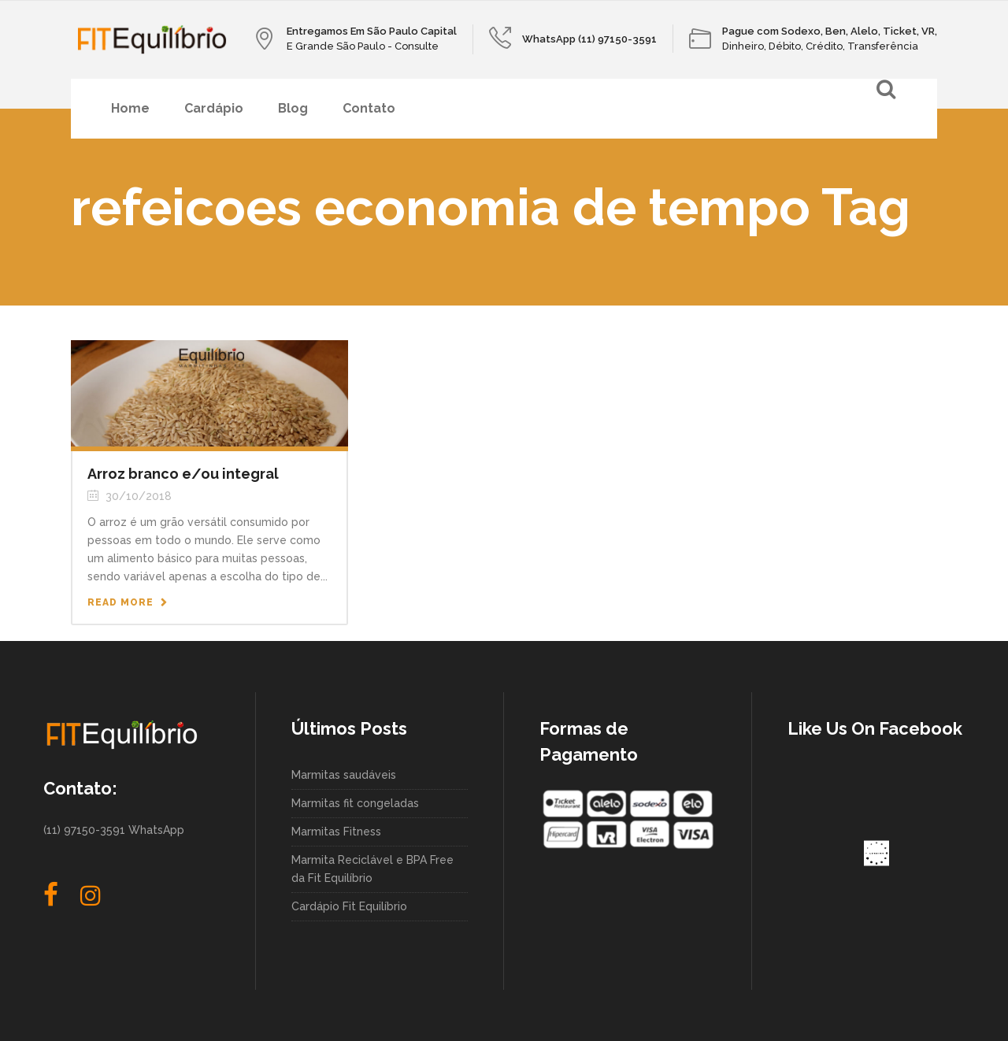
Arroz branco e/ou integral (183, 473)
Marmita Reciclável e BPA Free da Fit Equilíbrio (372, 869)
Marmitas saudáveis (343, 775)
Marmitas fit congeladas (355, 803)
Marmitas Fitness (336, 831)
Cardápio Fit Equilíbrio (349, 906)
